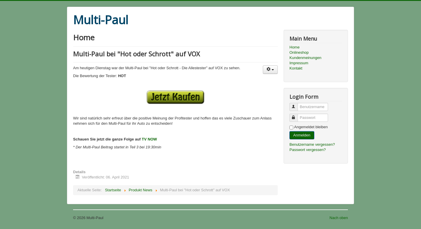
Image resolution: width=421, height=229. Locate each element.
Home (294, 47)
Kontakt (295, 68)
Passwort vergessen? (307, 150)
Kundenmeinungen (305, 57)
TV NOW (149, 139)
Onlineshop (299, 52)
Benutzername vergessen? (312, 144)
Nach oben (338, 218)
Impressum (298, 63)
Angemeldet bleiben (311, 127)
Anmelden (301, 135)
